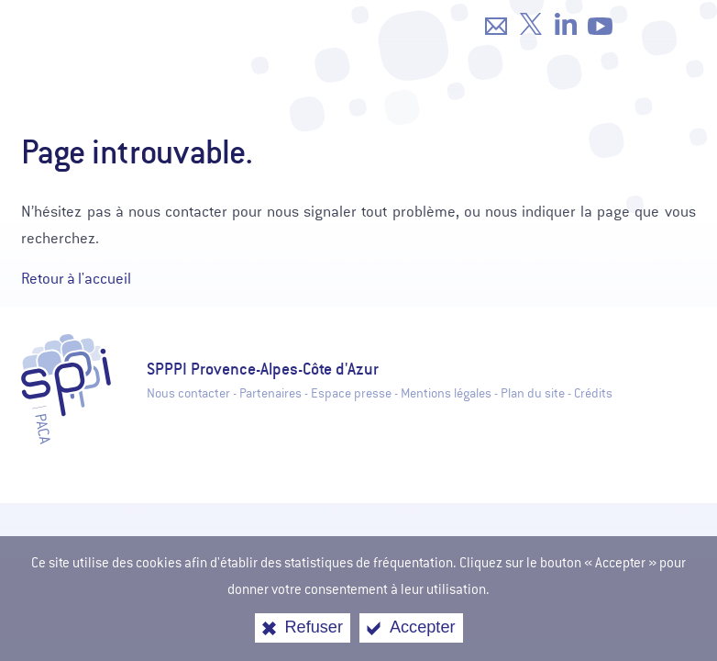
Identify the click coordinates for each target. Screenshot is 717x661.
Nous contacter (188, 393)
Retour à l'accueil (76, 278)
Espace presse (351, 393)
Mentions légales (446, 393)
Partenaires (270, 393)
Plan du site (533, 393)
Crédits (593, 393)
